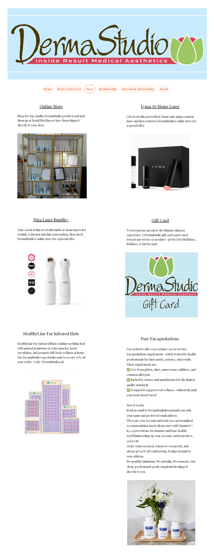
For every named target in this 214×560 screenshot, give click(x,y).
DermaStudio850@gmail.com (166, 410)
